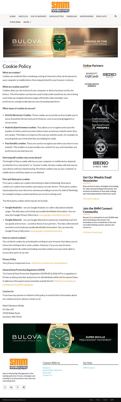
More (27, 22)
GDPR (112, 400)
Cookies (105, 400)
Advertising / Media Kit (52, 370)
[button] (115, 16)
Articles (23, 16)
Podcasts (101, 16)
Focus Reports (38, 16)
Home (13, 16)
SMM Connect (89, 368)
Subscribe (15, 22)
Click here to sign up (91, 198)
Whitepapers (87, 16)
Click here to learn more (92, 232)
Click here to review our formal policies (49, 263)
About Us (47, 368)
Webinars (72, 16)
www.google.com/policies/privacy (54, 215)
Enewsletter (56, 16)
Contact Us (47, 375)
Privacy (98, 400)
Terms (91, 400)
